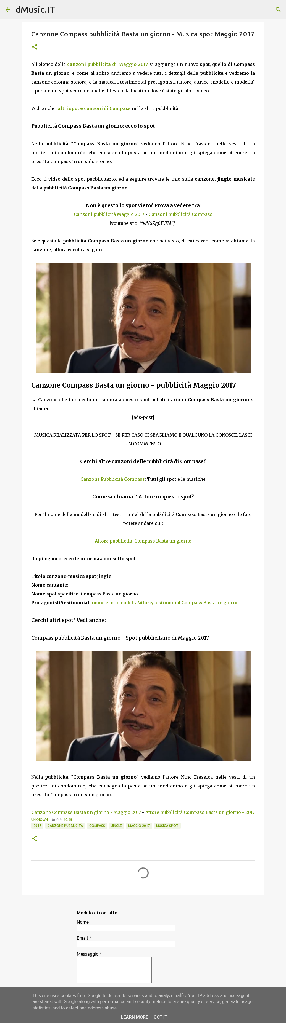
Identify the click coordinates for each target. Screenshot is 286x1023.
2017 (37, 825)
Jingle (116, 825)
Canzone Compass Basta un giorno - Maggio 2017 (86, 812)
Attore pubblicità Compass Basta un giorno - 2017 (200, 812)
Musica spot (167, 825)
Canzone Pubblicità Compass (112, 479)
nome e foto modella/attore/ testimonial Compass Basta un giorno (165, 602)
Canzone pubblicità (65, 825)
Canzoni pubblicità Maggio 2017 (109, 214)
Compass (97, 825)
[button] (34, 47)
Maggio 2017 (139, 825)
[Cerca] (278, 9)
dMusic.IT (35, 9)
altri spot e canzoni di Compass (94, 108)
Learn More (134, 1017)
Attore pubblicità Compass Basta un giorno (143, 541)
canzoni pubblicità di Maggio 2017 (107, 64)
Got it (160, 1017)
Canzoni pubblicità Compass (180, 214)
